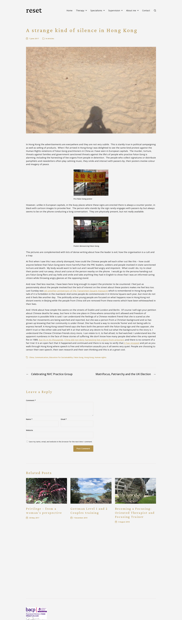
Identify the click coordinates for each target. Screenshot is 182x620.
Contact (146, 10)
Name (29, 419)
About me (131, 10)
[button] (155, 10)
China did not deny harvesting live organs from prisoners (94, 339)
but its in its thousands (51, 339)
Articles (51, 38)
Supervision (114, 10)
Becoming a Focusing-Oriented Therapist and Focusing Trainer (135, 513)
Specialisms (96, 10)
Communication (41, 357)
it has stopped (131, 343)
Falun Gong (78, 357)
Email (64, 419)
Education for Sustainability (61, 357)
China (31, 357)
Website (29, 430)
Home (69, 10)
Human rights (100, 357)
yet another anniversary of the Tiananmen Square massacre (76, 290)
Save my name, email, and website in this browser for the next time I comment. (60, 442)
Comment (31, 400)
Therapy (80, 10)
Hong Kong (89, 357)
